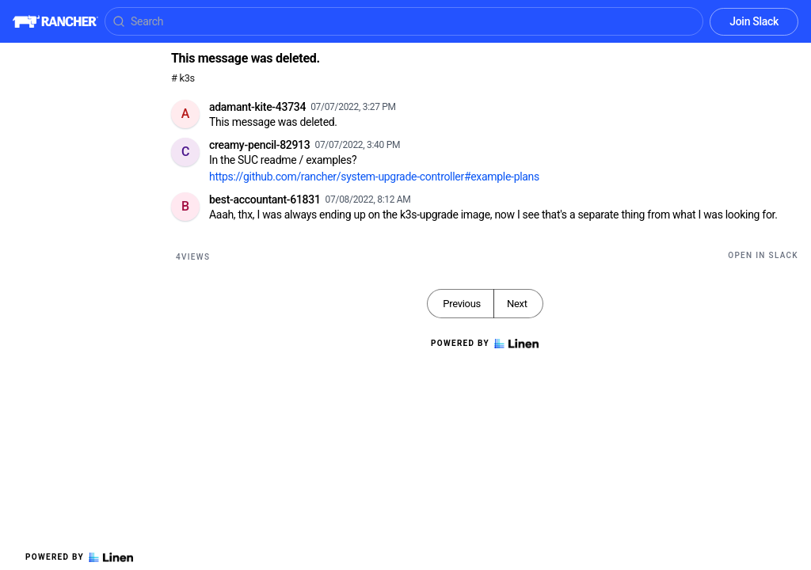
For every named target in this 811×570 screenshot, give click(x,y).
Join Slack (754, 21)
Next (517, 304)
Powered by (79, 557)
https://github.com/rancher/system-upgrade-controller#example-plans (374, 176)
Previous (462, 304)
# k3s (183, 78)
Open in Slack (763, 255)
